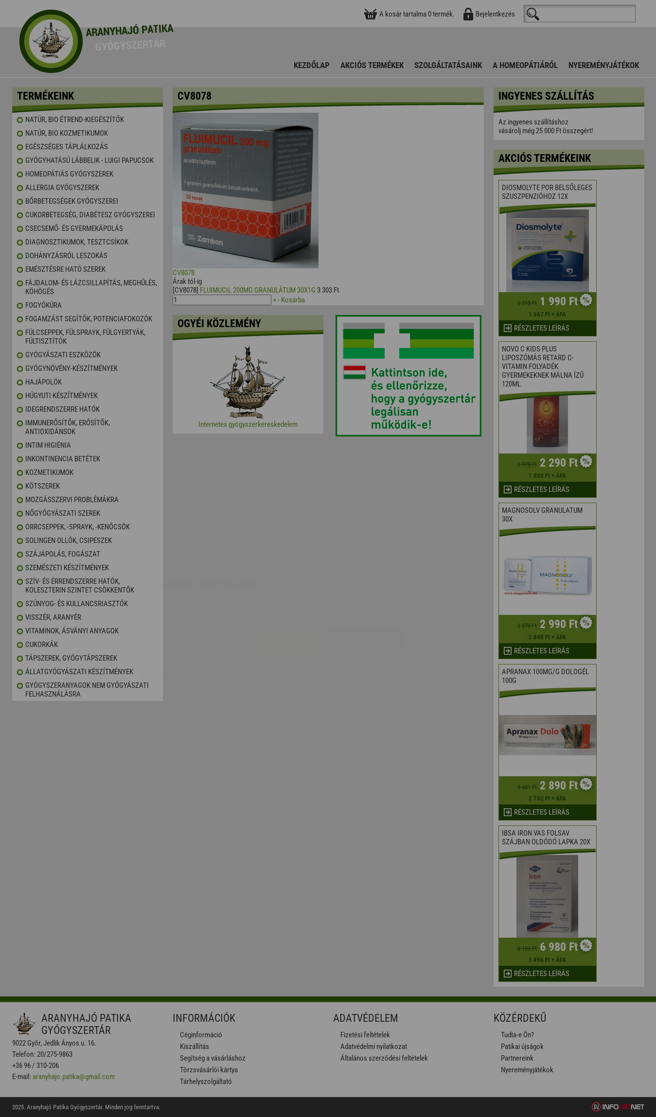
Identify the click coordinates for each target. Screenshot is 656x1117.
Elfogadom (289, 584)
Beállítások (364, 584)
